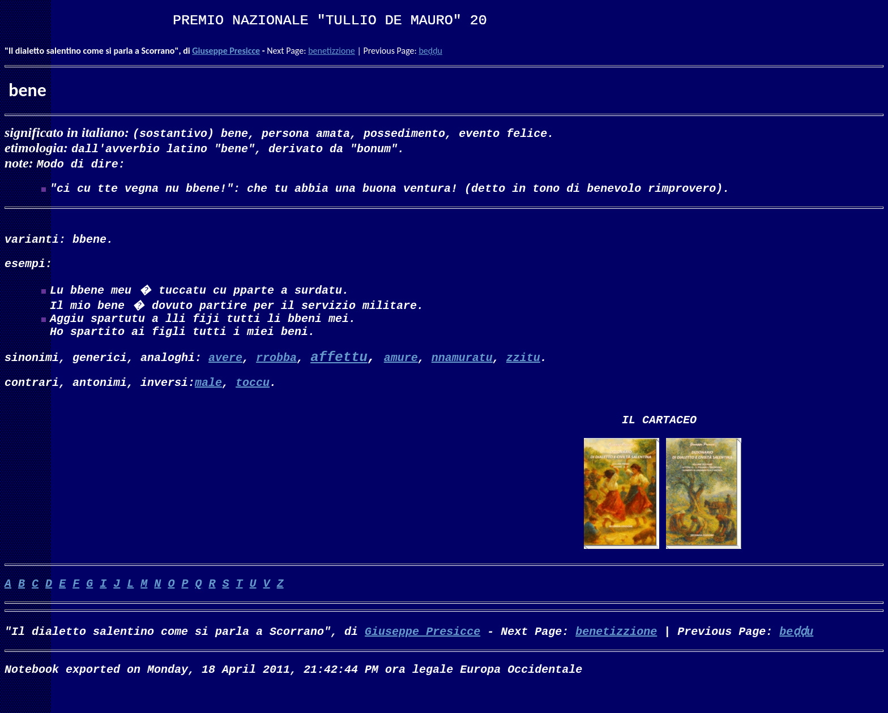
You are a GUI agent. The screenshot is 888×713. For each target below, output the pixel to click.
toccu (253, 398)
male (208, 398)
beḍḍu (430, 50)
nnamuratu (462, 371)
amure (401, 371)
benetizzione (331, 50)
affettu (339, 371)
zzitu (523, 371)
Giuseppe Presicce (226, 50)
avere (225, 371)
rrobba (276, 371)
